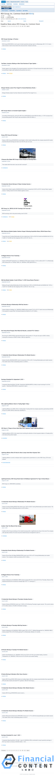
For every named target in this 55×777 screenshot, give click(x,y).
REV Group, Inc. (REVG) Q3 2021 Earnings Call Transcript (16, 208)
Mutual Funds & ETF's (15, 1)
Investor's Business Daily (6, 462)
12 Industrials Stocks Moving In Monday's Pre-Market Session (17, 710)
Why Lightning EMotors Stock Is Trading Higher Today (15, 404)
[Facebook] (25, 770)
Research (41, 21)
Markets (3, 1)
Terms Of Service (40, 766)
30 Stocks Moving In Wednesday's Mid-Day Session (15, 304)
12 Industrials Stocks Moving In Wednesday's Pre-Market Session (18, 501)
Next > (28, 26)
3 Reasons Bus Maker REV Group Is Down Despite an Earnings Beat (19, 159)
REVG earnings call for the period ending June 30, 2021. (15, 213)
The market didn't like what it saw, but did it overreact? (14, 164)
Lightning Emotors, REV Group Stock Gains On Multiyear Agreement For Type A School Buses (25, 478)
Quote (9, 21)
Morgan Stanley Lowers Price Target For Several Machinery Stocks (19, 88)
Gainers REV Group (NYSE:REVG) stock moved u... (13, 693)
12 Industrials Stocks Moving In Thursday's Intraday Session (17, 599)
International (21, 4)
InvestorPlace (5, 438)
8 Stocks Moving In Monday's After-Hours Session (14, 674)
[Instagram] (32, 770)
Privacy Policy (31, 766)
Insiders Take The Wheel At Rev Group (11, 526)
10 (24, 26)
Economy (11, 73)
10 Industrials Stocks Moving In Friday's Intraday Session (16, 184)
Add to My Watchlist (22, 18)
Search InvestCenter (16, 6)
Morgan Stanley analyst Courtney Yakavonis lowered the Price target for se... (19, 93)
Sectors (22, 1)
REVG (31, 13)
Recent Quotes (5, 10)
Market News (9, 4)
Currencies (15, 4)
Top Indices (18, 10)
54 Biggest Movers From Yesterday (10, 255)
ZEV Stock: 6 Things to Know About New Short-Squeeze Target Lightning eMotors (22, 428)
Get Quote (6, 8)
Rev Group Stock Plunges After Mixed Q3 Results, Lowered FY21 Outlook (20, 330)
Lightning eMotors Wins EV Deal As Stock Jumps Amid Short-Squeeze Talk (21, 452)
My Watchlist (11, 10)
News (24, 21)
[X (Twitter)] (22, 770)
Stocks (8, 1)
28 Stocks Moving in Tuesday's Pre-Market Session (15, 649)
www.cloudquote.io (37, 763)
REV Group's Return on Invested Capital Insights (14, 110)
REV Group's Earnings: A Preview (10, 39)
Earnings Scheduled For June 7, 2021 (11, 735)
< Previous (3, 26)
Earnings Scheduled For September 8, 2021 (13, 379)
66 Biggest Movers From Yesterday (10, 574)
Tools (26, 1)
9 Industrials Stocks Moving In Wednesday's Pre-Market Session (18, 550)
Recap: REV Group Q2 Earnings (9, 135)
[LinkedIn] (29, 770)
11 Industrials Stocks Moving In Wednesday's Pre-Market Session (18, 355)
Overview (3, 4)
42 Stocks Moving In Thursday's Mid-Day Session (14, 625)
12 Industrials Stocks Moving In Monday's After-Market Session (18, 688)
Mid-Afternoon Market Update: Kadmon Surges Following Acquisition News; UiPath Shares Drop (26, 231)
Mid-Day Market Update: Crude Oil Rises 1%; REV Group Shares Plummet (20, 280)
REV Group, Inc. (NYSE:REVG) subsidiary (11, 483)
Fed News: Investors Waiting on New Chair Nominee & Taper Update (19, 63)
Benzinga (4, 73)
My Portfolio (25, 10)
